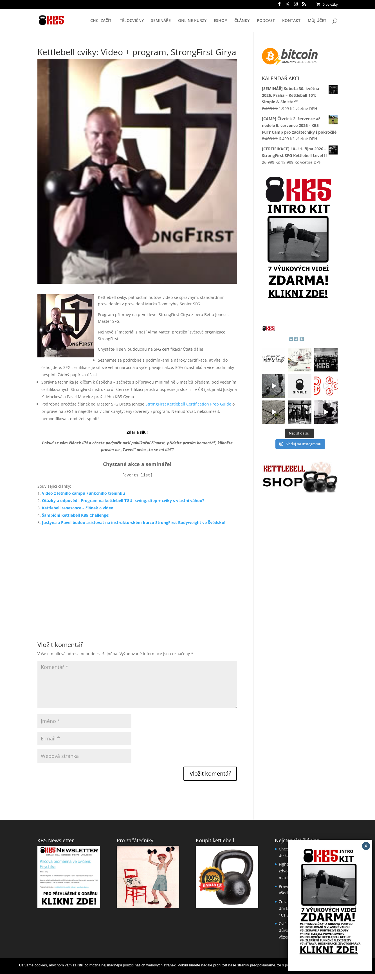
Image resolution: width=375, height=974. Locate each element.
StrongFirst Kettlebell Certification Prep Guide (188, 404)
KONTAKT (291, 21)
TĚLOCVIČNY (132, 21)
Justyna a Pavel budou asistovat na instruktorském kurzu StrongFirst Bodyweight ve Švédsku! (133, 522)
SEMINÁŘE (161, 21)
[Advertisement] (137, 576)
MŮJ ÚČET (317, 21)
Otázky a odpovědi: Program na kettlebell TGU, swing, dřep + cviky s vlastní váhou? (123, 500)
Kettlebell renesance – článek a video (77, 507)
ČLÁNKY (242, 21)
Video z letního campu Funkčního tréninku (83, 493)
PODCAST (266, 21)
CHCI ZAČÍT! (101, 21)
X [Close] (366, 846)
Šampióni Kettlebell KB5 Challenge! (75, 515)
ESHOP (220, 21)
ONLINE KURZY (192, 21)
